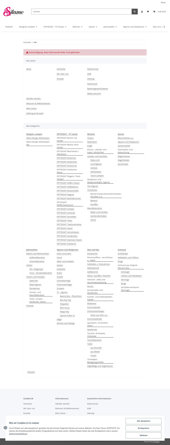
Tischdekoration (94, 340)
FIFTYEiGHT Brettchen (66, 158)
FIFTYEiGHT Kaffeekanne (67, 186)
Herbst (29, 265)
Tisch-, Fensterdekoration (40, 273)
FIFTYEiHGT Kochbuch (66, 243)
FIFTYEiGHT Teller (64, 220)
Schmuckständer (94, 319)
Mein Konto (31, 108)
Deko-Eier (33, 280)
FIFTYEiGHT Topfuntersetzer (69, 224)
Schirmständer (93, 307)
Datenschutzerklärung (25, 434)
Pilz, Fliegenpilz (36, 269)
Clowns (90, 138)
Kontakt (60, 78)
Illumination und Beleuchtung (125, 151)
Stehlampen (95, 171)
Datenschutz (92, 69)
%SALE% (31, 372)
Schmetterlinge (63, 280)
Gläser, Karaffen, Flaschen (98, 275)
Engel (89, 145)
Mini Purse (65, 307)
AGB (89, 74)
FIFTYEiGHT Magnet (65, 194)
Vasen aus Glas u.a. (99, 315)
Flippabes (64, 304)
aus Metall (95, 351)
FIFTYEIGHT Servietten (66, 216)
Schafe (60, 277)
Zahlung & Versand (34, 113)
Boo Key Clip (65, 300)
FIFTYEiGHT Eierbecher (67, 165)
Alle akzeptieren (143, 422)
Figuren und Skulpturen (128, 142)
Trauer (93, 355)
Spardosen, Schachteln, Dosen (97, 324)
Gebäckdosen (93, 268)
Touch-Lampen (97, 175)
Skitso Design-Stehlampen (38, 138)
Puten (59, 273)
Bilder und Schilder (99, 212)
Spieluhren (92, 329)
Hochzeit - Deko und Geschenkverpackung (96, 281)
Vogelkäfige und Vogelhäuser (100, 366)
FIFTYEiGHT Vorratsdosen (68, 232)
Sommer (30, 305)
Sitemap (91, 78)
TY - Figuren (62, 292)
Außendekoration (37, 257)
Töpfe (89, 344)
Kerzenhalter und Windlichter (95, 291)
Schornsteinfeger (64, 284)
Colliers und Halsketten (131, 275)
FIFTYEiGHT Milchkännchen (69, 198)
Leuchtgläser (96, 164)
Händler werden (33, 98)
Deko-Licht (95, 160)
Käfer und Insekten (65, 261)
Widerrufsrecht (94, 93)
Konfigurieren (142, 429)
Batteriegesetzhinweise (97, 88)
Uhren (93, 220)
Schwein (60, 288)
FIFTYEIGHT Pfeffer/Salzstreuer (65, 203)
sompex (93, 168)
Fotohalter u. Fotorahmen (98, 264)
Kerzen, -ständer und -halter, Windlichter (97, 151)
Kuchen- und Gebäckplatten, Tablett (100, 298)
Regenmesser (124, 156)
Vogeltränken (123, 160)
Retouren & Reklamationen (38, 103)
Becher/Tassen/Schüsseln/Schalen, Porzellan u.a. (106, 195)
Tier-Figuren (92, 186)
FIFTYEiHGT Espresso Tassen (69, 240)
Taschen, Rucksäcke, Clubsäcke (96, 334)
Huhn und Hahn (64, 253)
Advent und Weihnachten (37, 253)
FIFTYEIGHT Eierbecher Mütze (67, 171)
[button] (142, 11)
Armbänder (123, 253)
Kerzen (90, 286)
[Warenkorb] (159, 11)
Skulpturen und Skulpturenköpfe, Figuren (98, 180)
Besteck (93, 200)
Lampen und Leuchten (97, 156)
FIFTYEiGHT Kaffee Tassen (68, 183)
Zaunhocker (123, 164)
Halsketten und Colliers (128, 257)
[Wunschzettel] (148, 11)
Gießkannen (92, 272)
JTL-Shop (156, 441)
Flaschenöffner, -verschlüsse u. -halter (100, 259)
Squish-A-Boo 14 (67, 315)
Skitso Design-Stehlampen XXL (38, 143)
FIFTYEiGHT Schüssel (66, 212)
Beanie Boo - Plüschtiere (71, 296)
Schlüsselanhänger (95, 311)
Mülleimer (91, 303)
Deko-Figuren (35, 284)
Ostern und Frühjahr (35, 277)
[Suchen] (81, 11)
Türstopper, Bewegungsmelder (95, 360)
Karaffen (94, 204)
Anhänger (125, 272)
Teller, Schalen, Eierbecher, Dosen (37, 300)
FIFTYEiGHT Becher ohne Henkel (67, 146)
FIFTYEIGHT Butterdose (67, 162)
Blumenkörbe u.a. (126, 138)
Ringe (120, 261)
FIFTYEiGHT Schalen (65, 209)
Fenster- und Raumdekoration (36, 293)
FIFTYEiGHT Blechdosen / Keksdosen (68, 152)
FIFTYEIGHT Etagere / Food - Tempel (69, 177)
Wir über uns (63, 74)
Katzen (60, 265)
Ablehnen (143, 435)
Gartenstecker (124, 145)
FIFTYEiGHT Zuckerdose (67, 236)
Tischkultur (92, 190)
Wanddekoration (94, 208)
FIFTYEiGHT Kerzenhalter (68, 190)
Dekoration (92, 142)
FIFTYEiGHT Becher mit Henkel (67, 139)
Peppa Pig (64, 311)
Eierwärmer (34, 288)
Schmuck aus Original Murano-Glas (127, 266)
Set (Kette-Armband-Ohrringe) (130, 288)
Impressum (92, 83)
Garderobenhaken (98, 216)
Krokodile (61, 269)
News (163, 2)
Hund (59, 257)
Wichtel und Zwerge (66, 323)
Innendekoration (36, 261)
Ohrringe (125, 279)
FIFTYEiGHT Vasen (65, 228)
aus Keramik (95, 347)
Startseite (61, 69)
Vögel (59, 319)
